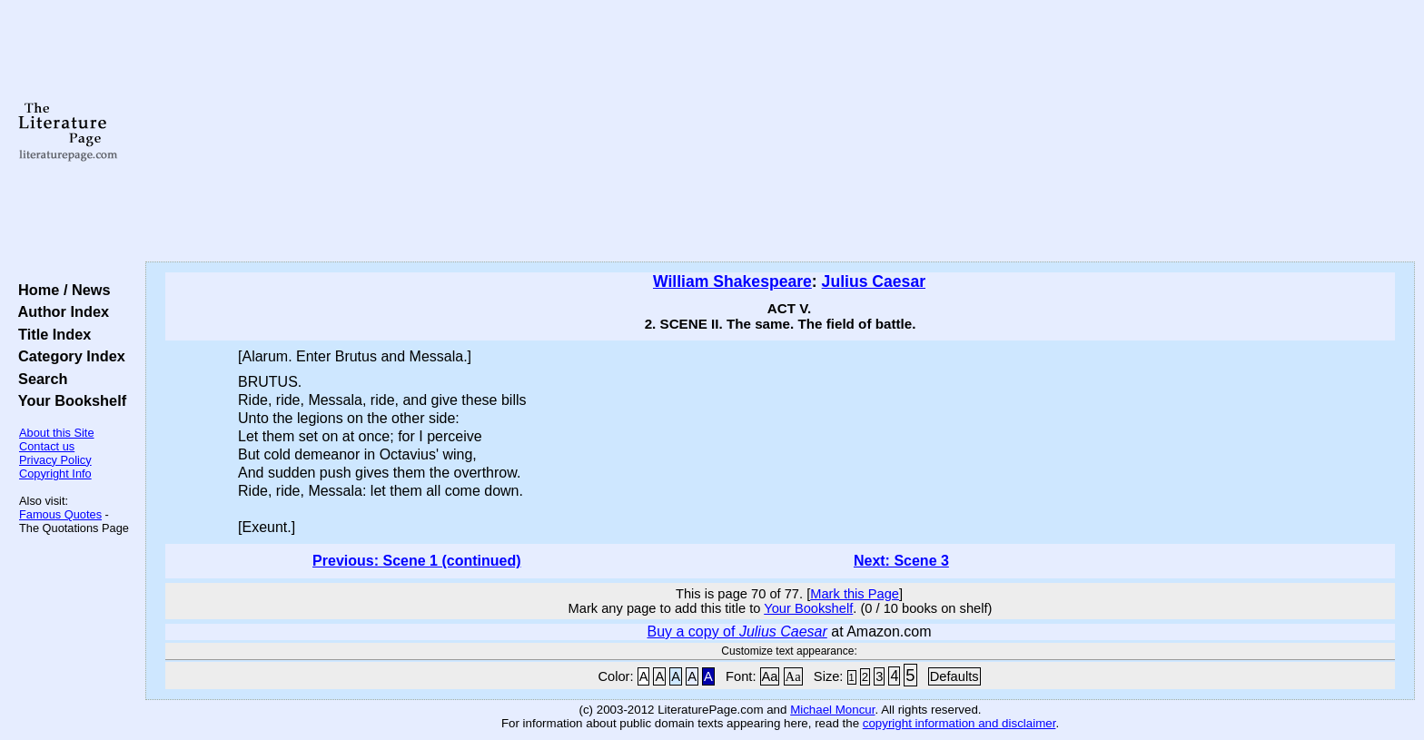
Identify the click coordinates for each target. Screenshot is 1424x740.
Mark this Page (854, 594)
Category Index (67, 356)
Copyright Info (55, 473)
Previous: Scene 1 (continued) (416, 560)
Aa (770, 676)
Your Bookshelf (68, 400)
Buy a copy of (736, 631)
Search (38, 378)
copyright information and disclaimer (959, 723)
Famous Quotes (60, 514)
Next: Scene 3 (901, 560)
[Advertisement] (780, 132)
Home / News (60, 289)
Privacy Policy (55, 460)
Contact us (46, 446)
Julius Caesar (873, 281)
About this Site (56, 432)
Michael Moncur (832, 709)
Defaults (954, 676)
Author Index (59, 311)
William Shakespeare (732, 281)
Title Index (50, 334)
